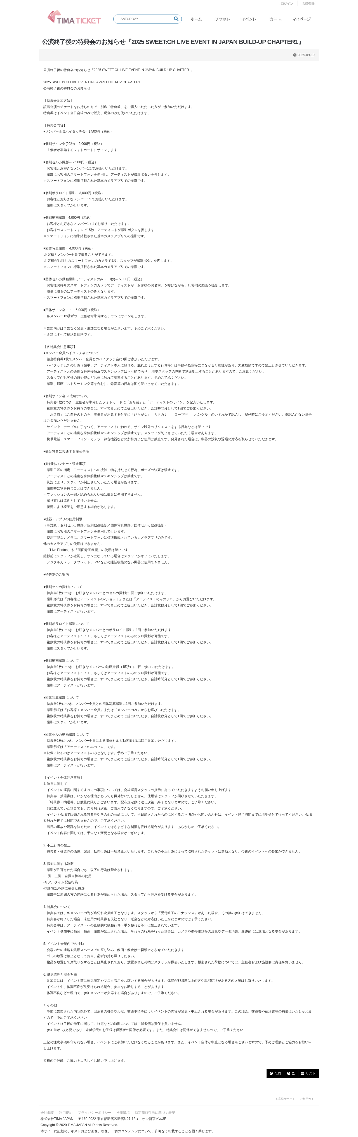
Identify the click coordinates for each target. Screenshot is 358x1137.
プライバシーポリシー (94, 1113)
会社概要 (47, 1113)
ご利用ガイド (308, 1098)
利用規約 (65, 1113)
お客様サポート (285, 1098)
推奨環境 (123, 1113)
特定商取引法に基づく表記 (155, 1113)
